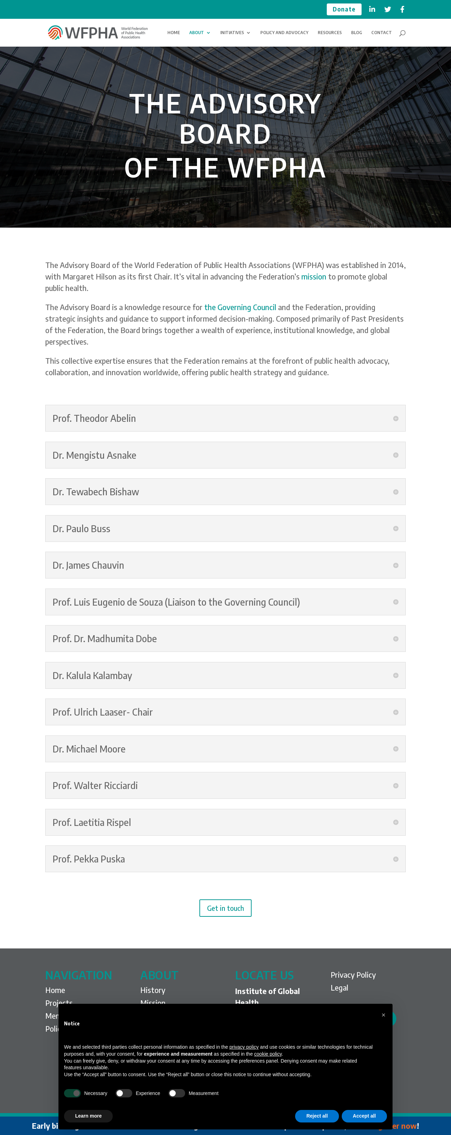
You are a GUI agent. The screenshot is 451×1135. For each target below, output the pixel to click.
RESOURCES (330, 32)
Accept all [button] (364, 1116)
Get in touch (225, 908)
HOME (173, 32)
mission (313, 276)
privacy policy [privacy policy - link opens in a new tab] (244, 1047)
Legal (339, 987)
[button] (383, 1014)
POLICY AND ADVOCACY (284, 32)
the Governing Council (240, 307)
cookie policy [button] (268, 1054)
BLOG (356, 32)
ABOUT (196, 32)
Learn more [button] (88, 1116)
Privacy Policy (353, 974)
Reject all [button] (316, 1116)
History (152, 990)
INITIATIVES (232, 32)
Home (55, 990)
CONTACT (381, 32)
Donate (344, 9)
